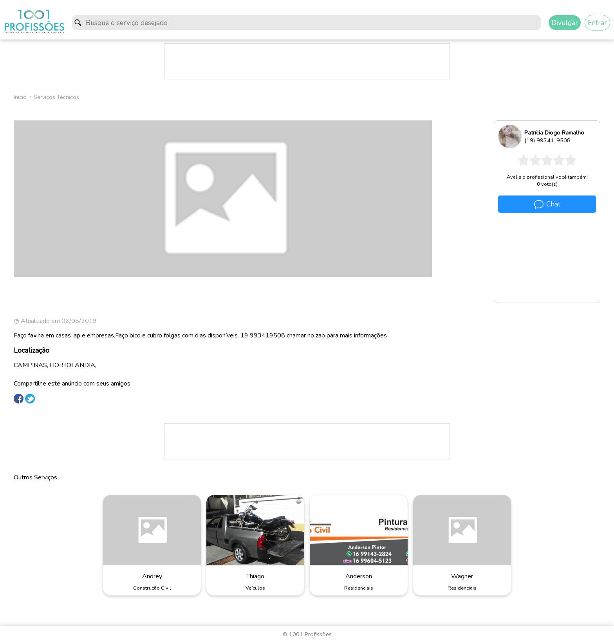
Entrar (597, 22)
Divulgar (564, 22)
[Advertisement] (307, 61)
